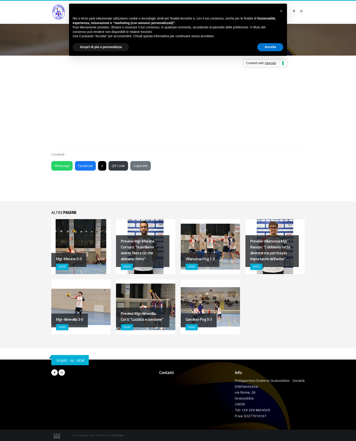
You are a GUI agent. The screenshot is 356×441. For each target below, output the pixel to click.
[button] (281, 11)
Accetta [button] (270, 47)
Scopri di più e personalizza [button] (101, 47)
